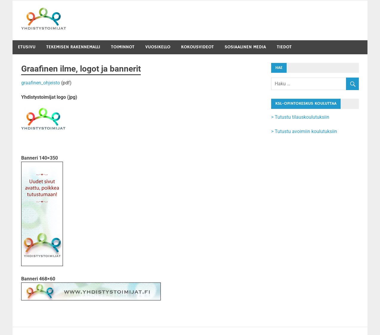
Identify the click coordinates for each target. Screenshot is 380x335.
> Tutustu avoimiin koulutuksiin (304, 131)
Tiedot (284, 47)
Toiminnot (123, 47)
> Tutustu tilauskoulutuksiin (300, 117)
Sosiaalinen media (245, 47)
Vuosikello (157, 47)
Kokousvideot (197, 47)
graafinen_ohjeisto (40, 83)
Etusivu (26, 47)
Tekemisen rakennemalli (73, 47)
